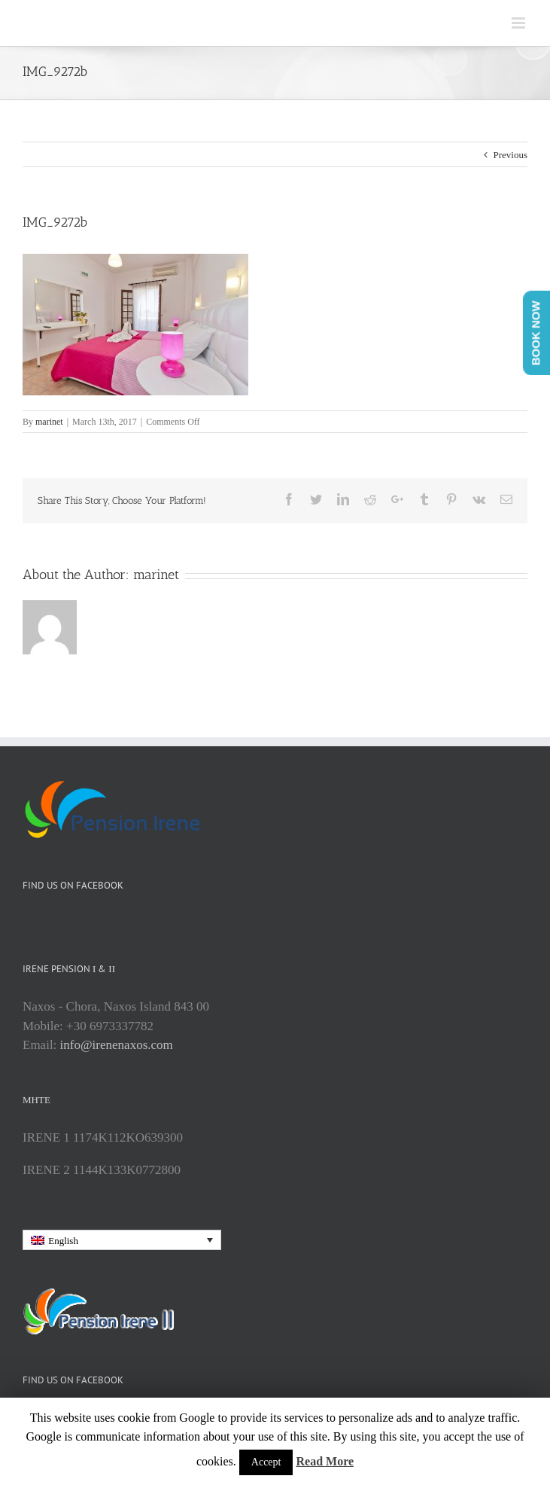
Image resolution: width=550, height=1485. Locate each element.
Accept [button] (266, 1462)
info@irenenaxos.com (116, 1045)
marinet (49, 421)
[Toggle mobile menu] (519, 23)
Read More (325, 1461)
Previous (511, 154)
